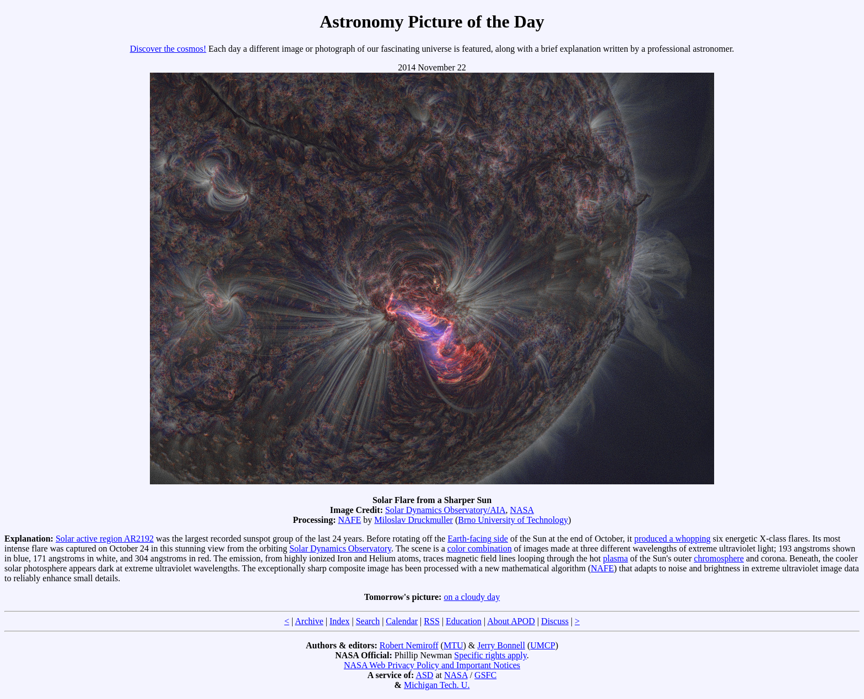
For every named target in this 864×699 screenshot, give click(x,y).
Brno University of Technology (513, 520)
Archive (309, 621)
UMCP (542, 645)
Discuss (555, 621)
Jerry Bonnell (501, 645)
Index (339, 621)
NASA (522, 510)
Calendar (402, 621)
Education (464, 621)
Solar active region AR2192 (105, 538)
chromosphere (719, 558)
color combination (479, 548)
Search (368, 621)
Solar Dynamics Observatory (340, 548)
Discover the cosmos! (168, 48)
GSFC (485, 675)
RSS (431, 621)
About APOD (511, 621)
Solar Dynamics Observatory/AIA (445, 510)
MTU (453, 645)
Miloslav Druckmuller (413, 520)
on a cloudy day (472, 597)
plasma (615, 558)
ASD (424, 675)
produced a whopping (672, 538)
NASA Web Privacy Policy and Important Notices (432, 665)
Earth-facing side (477, 538)
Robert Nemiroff (409, 645)
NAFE (349, 520)
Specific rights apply (490, 655)
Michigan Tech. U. (436, 685)
